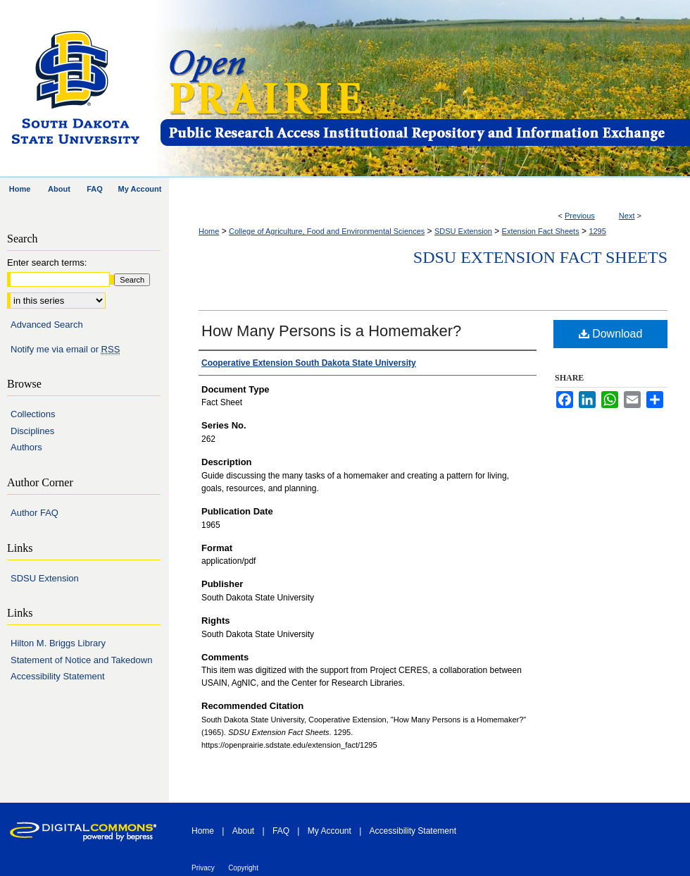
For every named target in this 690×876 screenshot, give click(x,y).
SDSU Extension (463, 231)
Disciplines (32, 431)
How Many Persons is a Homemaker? (331, 331)
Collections (33, 414)
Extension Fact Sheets (540, 231)
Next (627, 215)
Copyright (243, 868)
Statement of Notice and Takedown (81, 660)
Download (611, 334)
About (243, 831)
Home (209, 231)
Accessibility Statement (58, 676)
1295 (597, 231)
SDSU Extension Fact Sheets (540, 257)
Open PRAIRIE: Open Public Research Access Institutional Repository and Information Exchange (424, 89)
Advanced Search (47, 324)
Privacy (203, 868)
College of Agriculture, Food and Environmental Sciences (327, 231)
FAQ (280, 831)
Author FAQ (34, 512)
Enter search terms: (47, 262)
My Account (329, 831)
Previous (580, 215)
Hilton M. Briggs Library (58, 643)
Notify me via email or (65, 349)
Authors (26, 447)
